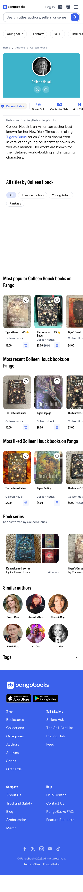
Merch (11, 828)
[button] (41, 657)
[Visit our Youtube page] (50, 848)
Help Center (56, 795)
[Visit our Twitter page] (33, 848)
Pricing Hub (55, 736)
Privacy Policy (51, 864)
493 (39, 104)
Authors (20, 47)
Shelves (12, 753)
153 (59, 104)
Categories (15, 736)
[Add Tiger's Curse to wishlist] (26, 300)
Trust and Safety (19, 803)
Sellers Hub (55, 719)
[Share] (45, 89)
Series (11, 761)
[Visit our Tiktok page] (58, 848)
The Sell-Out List (59, 728)
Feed (50, 744)
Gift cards (13, 769)
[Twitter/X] (37, 89)
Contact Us (55, 803)
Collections (15, 728)
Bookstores (15, 719)
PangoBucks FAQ (60, 811)
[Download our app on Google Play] (45, 698)
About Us (13, 795)
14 (79, 104)
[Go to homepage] (14, 7)
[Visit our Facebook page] (24, 848)
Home (6, 47)
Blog (9, 811)
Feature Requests (60, 820)
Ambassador (16, 820)
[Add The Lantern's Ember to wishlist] (57, 300)
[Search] (75, 17)
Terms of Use (32, 864)
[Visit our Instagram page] (41, 848)
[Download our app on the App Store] (18, 698)
